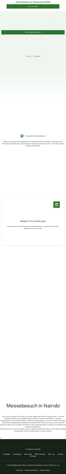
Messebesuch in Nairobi (33, 406)
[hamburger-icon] (52, 20)
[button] (2, 410)
